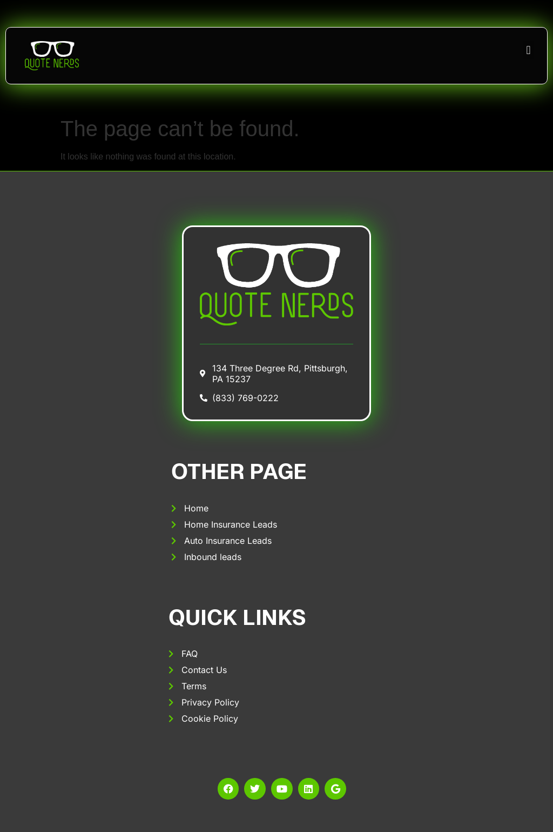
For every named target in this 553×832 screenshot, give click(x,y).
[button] (528, 50)
